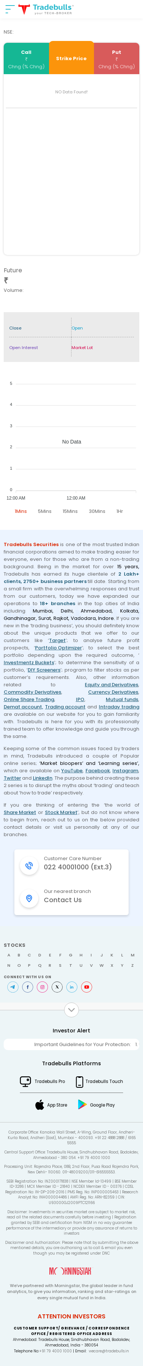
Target (57, 640)
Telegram (12, 987)
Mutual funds (122, 699)
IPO (80, 699)
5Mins (45, 511)
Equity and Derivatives (111, 684)
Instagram (125, 770)
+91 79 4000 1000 (55, 1351)
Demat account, (23, 706)
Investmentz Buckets (29, 662)
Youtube (86, 987)
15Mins (70, 511)
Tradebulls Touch (104, 1081)
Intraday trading (119, 706)
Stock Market (61, 812)
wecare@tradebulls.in (109, 1351)
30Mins (97, 511)
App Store (57, 1105)
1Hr (119, 511)
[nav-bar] (10, 9)
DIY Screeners (44, 669)
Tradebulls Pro (50, 1081)
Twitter (12, 778)
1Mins (21, 511)
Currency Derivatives (113, 692)
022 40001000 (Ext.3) (78, 867)
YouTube (72, 770)
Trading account (65, 706)
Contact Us (63, 900)
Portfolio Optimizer (58, 647)
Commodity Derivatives (32, 692)
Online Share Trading (29, 699)
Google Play (102, 1105)
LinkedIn (42, 778)
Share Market (20, 812)
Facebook (98, 770)
